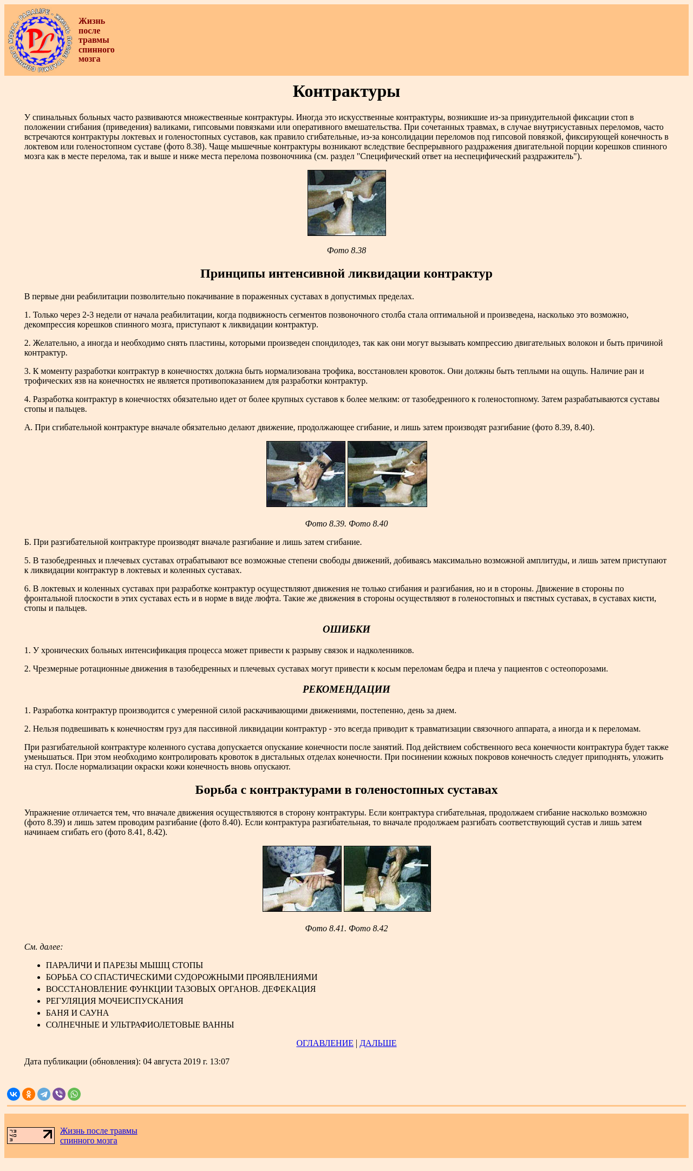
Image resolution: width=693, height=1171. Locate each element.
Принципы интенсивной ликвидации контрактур (346, 273)
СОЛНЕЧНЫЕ (73, 1024)
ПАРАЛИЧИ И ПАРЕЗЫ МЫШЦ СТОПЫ (125, 965)
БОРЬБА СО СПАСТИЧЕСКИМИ (110, 977)
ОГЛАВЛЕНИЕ (325, 1043)
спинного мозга (88, 1140)
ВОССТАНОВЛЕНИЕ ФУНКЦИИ (109, 989)
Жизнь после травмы (99, 1130)
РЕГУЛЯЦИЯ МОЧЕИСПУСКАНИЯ (115, 1000)
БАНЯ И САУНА (77, 1012)
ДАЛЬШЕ (377, 1043)
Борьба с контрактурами (268, 789)
